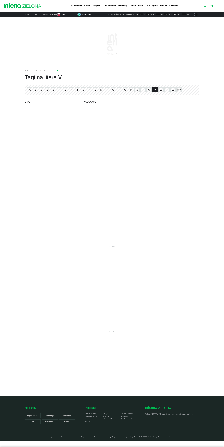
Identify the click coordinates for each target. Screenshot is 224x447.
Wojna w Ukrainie (110, 419)
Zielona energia (91, 416)
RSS (33, 422)
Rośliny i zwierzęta (169, 6)
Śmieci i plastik (127, 414)
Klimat (87, 6)
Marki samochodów (129, 419)
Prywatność (117, 437)
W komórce (50, 422)
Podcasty (122, 6)
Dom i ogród (152, 6)
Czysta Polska (136, 6)
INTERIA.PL (138, 437)
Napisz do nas (33, 416)
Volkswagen (90, 102)
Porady (87, 419)
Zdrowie (124, 416)
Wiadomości (76, 6)
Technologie (110, 6)
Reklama (66, 422)
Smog (105, 414)
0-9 (179, 89)
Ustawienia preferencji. (102, 437)
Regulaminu (86, 437)
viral (27, 102)
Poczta (87, 421)
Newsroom (67, 416)
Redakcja (50, 416)
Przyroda (97, 6)
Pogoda (106, 416)
